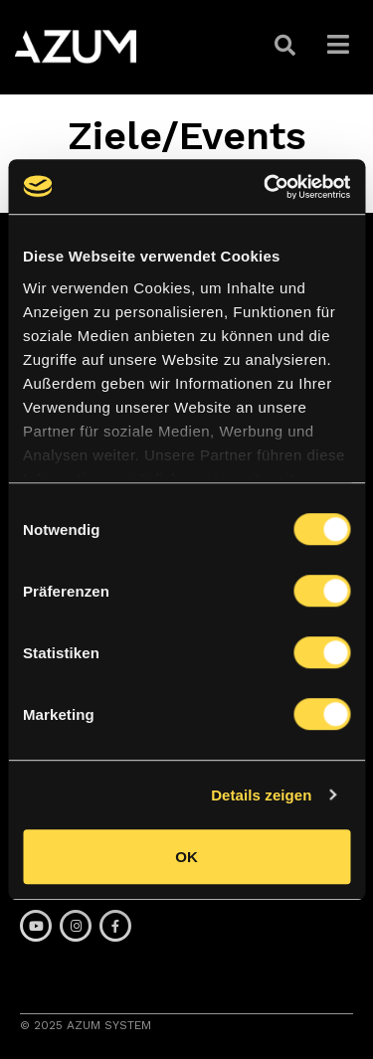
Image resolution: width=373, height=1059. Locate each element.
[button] (287, 46)
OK (186, 856)
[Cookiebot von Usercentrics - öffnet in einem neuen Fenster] (265, 187)
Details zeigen (261, 795)
